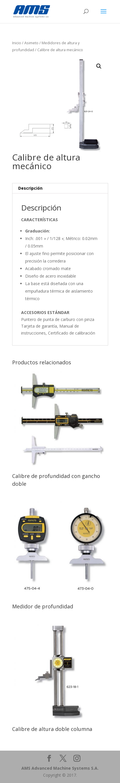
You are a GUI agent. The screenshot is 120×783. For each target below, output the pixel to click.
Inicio (16, 42)
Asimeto (31, 42)
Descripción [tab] (30, 188)
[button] (99, 66)
